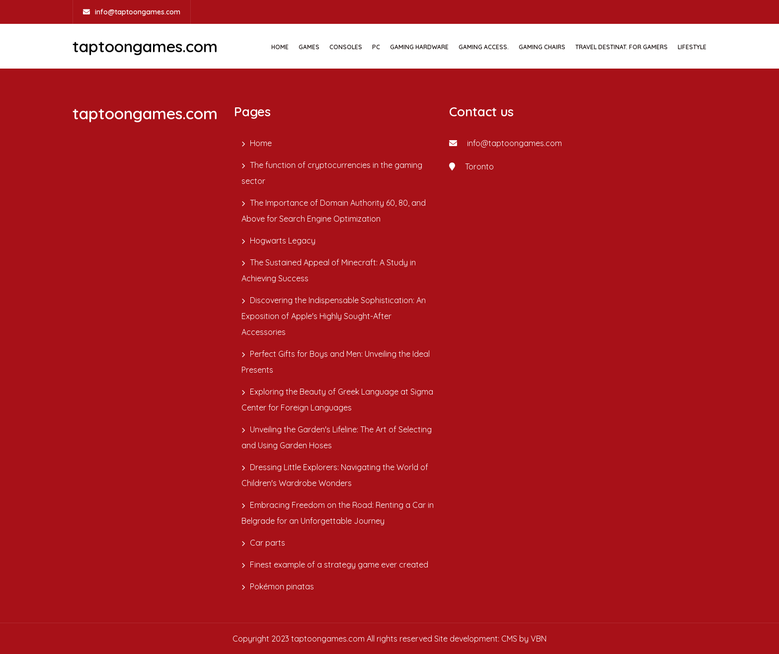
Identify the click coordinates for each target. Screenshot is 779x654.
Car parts (267, 543)
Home (280, 47)
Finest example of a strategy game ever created (339, 565)
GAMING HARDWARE (419, 47)
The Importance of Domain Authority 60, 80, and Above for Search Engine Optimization (333, 211)
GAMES (309, 47)
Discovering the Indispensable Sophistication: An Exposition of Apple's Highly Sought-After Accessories (333, 316)
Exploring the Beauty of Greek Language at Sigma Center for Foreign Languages (337, 399)
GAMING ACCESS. (484, 47)
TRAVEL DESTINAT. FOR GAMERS (621, 47)
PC (376, 47)
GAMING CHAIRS (542, 47)
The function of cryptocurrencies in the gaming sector (331, 173)
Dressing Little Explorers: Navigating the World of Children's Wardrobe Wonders (334, 475)
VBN (538, 639)
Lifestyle (692, 47)
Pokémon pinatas (282, 586)
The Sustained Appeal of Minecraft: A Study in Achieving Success (328, 270)
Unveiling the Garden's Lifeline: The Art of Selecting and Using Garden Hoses (336, 437)
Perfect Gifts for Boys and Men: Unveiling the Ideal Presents (335, 362)
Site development (466, 639)
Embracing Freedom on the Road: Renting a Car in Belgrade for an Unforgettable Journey (337, 513)
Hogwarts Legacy (282, 240)
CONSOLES (345, 47)
